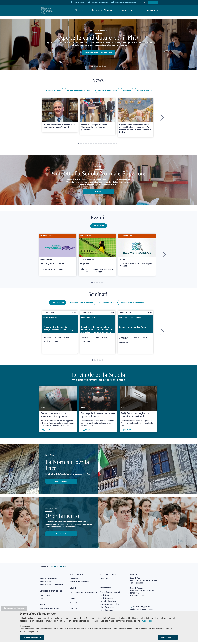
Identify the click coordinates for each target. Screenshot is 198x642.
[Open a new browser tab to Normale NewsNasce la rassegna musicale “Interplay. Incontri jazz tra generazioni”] (97, 117)
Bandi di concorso (107, 596)
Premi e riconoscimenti (107, 91)
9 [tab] (98, 144)
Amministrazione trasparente (111, 590)
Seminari (99, 296)
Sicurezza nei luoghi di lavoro (111, 602)
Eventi (98, 219)
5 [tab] (102, 66)
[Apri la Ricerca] (153, 2)
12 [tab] (106, 144)
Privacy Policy (147, 621)
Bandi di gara (105, 593)
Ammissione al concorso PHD (98, 52)
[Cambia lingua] (144, 2)
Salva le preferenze (31, 637)
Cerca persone (105, 576)
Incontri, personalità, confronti (79, 91)
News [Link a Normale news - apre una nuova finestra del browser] (99, 81)
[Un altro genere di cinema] (57, 254)
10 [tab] (101, 144)
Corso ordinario (46, 593)
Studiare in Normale (102, 10)
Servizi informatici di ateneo (80, 603)
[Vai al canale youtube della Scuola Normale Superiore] (64, 564)
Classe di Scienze (106, 304)
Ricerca (125, 10)
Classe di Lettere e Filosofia (81, 304)
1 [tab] (92, 66)
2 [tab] (94, 66)
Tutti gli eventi (98, 227)
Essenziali (26, 626)
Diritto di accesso (106, 608)
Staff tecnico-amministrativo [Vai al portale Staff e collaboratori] (125, 3)
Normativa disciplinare (109, 599)
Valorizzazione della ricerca (80, 579)
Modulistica (74, 606)
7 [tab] (93, 144)
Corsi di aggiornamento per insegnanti (80, 591)
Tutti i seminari (58, 304)
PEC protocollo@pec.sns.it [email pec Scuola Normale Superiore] (141, 604)
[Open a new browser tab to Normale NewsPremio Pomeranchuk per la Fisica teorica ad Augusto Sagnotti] (60, 116)
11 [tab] (103, 144)
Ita (142, 2)
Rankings (127, 91)
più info (98, 192)
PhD (41, 596)
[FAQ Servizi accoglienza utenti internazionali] (138, 411)
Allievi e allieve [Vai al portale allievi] (79, 3)
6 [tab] (105, 66)
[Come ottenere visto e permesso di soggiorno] (58, 411)
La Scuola (77, 10)
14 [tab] (111, 144)
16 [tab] (116, 144)
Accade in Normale (53, 91)
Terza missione (147, 10)
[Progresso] (97, 256)
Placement (74, 576)
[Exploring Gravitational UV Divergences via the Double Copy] (60, 333)
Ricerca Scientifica (144, 91)
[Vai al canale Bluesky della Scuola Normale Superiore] (55, 564)
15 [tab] (114, 144)
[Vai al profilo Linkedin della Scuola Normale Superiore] (58, 564)
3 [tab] (97, 66)
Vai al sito (61, 536)
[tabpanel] (98, 44)
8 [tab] (96, 144)
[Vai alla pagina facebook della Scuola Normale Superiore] (61, 564)
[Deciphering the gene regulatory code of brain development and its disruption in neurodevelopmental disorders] (97, 333)
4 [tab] (99, 66)
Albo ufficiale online (107, 605)
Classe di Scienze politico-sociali (133, 304)
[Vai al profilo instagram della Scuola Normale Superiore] (52, 564)
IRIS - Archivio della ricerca (50, 607)
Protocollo (74, 609)
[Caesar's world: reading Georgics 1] (135, 333)
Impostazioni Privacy (14, 608)
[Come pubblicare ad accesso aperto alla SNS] (98, 411)
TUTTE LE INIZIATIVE (61, 483)
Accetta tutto (168, 637)
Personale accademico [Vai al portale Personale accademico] (99, 3)
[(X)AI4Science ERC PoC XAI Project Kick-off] (137, 253)
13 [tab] (108, 144)
